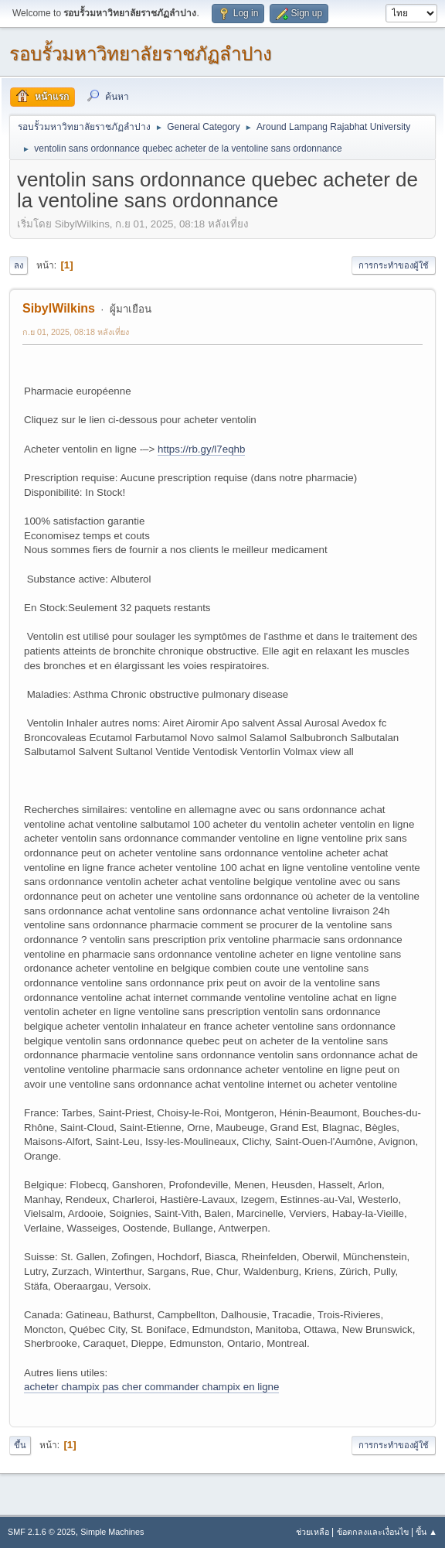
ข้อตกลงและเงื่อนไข (373, 1531)
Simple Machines (112, 1531)
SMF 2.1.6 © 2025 (42, 1531)
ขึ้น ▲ (426, 1531)
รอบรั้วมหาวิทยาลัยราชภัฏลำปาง (140, 53)
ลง (18, 265)
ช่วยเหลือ (312, 1531)
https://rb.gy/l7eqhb (201, 449)
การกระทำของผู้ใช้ (393, 265)
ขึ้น (20, 1445)
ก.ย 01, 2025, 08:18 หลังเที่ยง (75, 332)
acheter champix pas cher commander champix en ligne (151, 1387)
